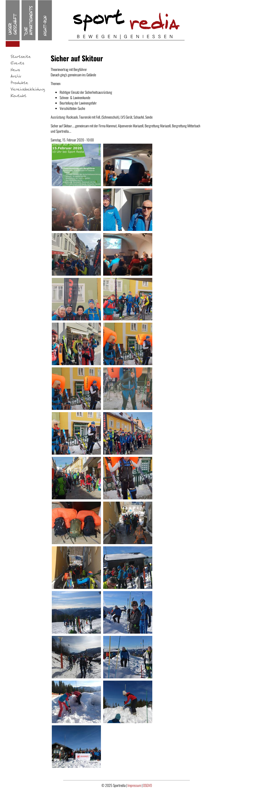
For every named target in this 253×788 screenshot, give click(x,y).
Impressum (135, 785)
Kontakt (19, 96)
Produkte (19, 83)
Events (17, 63)
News (15, 70)
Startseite (21, 56)
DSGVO (147, 785)
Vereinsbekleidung (28, 89)
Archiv (16, 76)
